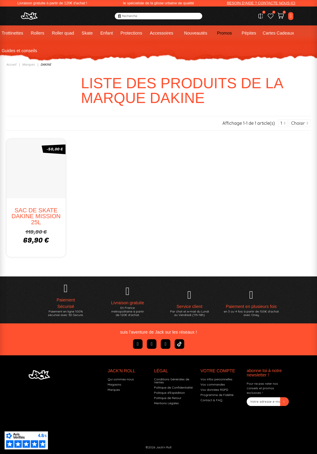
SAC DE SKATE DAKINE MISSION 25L (36, 216)
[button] (261, 3)
